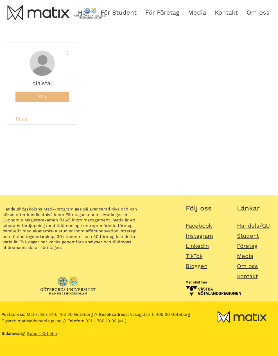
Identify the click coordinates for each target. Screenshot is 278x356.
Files (21, 119)
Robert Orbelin (42, 333)
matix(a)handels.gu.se (31, 320)
